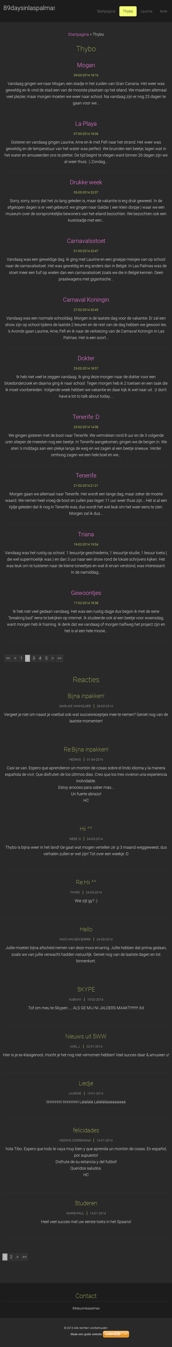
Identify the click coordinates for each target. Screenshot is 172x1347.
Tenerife (86, 475)
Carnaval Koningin (86, 299)
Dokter (86, 358)
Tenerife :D (86, 417)
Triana (86, 534)
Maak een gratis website (86, 1334)
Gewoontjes (86, 593)
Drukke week (86, 182)
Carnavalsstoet (86, 241)
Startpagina (78, 34)
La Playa (86, 123)
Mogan (86, 65)
